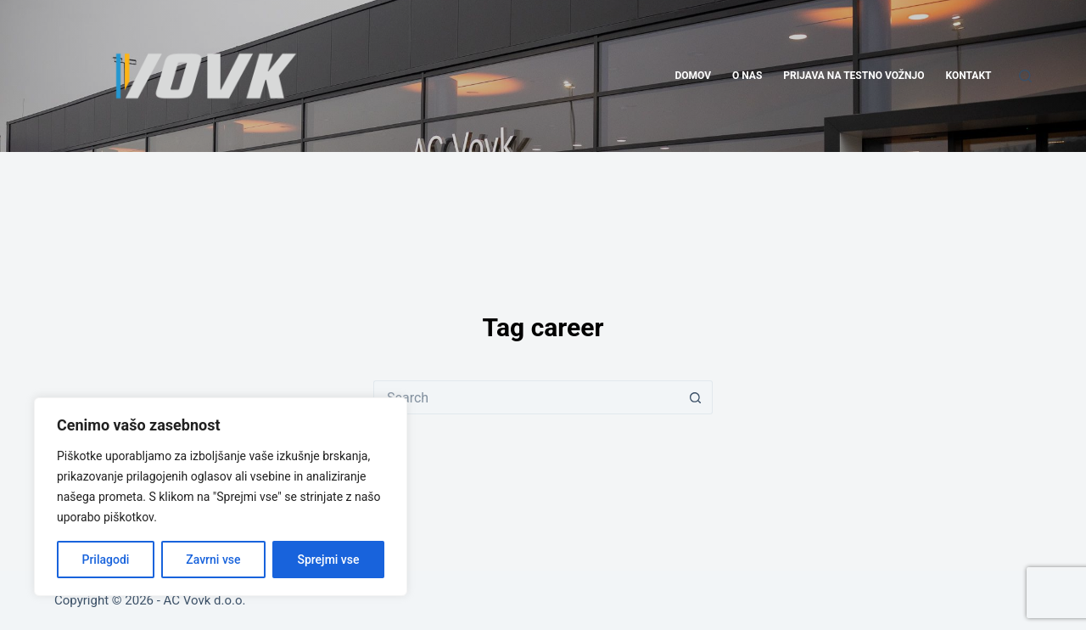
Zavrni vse (213, 559)
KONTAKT (969, 76)
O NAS (747, 76)
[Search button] (696, 397)
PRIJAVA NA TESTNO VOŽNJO (853, 76)
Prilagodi (105, 559)
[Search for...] (526, 397)
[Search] (1025, 76)
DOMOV (693, 76)
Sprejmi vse (328, 559)
